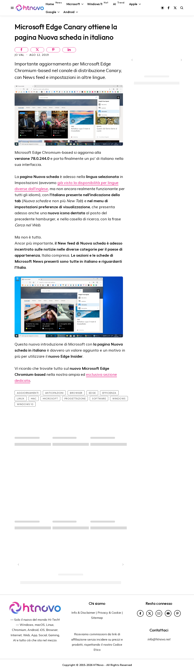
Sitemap (97, 618)
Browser (76, 392)
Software (99, 398)
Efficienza (109, 392)
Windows (119, 398)
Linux (20, 398)
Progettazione (75, 398)
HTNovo (98, 664)
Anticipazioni (54, 392)
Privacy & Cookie (109, 612)
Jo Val (20, 55)
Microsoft (50, 398)
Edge (92, 392)
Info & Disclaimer (83, 612)
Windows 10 (25, 404)
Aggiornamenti (28, 392)
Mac (34, 398)
